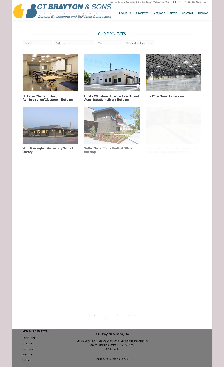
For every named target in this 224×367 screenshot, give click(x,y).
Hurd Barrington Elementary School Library (48, 150)
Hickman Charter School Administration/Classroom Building (48, 98)
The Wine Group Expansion (165, 96)
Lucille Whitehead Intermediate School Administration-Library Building (111, 98)
